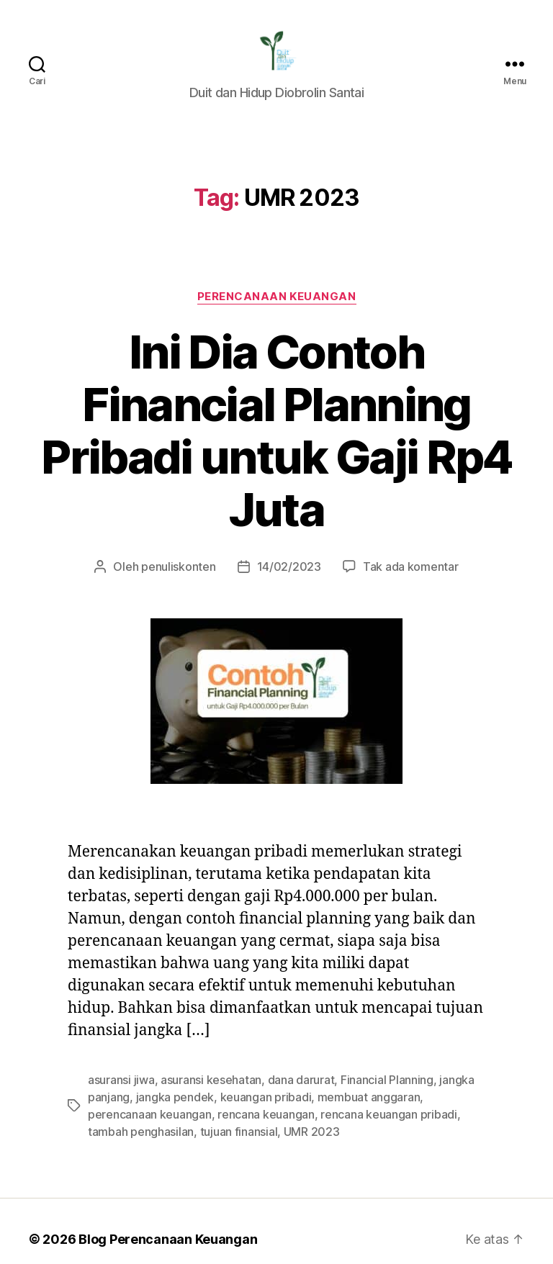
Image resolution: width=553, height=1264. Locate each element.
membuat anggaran (351, 1045)
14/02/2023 (288, 515)
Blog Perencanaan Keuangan (160, 1188)
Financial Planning (374, 1028)
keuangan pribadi (254, 1045)
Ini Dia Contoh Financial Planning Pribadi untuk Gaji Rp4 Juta (276, 406)
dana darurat (292, 1028)
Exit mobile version (276, 1246)
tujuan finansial (124, 1080)
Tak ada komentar (403, 515)
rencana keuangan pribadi (305, 1063)
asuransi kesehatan (206, 1028)
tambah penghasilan (426, 1063)
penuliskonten (185, 515)
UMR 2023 (194, 1080)
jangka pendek (169, 1045)
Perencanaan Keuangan (277, 298)
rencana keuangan (189, 1063)
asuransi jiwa (120, 1028)
